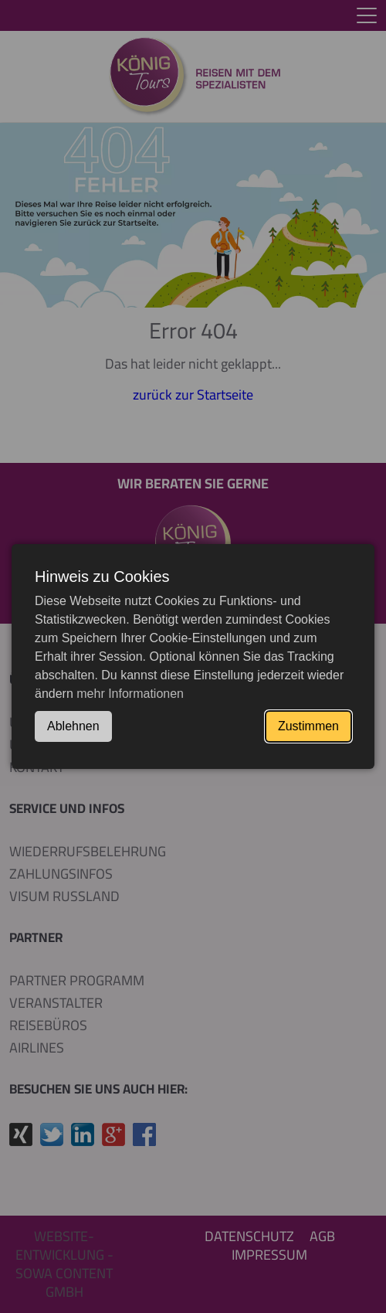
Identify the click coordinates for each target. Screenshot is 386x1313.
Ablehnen (73, 726)
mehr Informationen (130, 693)
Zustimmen (308, 726)
